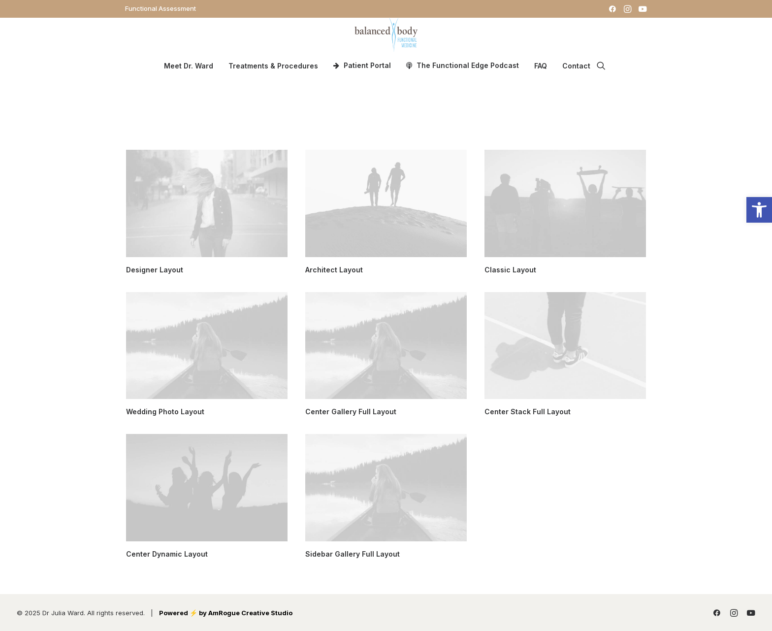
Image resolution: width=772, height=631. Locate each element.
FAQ (540, 66)
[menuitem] (160, 8)
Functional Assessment (160, 8)
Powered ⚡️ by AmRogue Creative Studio (225, 613)
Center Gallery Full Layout (350, 411)
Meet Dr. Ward (188, 66)
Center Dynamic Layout (167, 554)
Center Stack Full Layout (527, 411)
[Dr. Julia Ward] (385, 35)
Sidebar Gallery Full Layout (352, 554)
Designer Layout (154, 270)
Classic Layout (510, 270)
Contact (576, 66)
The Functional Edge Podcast (468, 65)
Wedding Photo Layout (165, 411)
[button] (612, 9)
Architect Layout (334, 270)
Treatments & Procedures (273, 66)
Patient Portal (367, 65)
